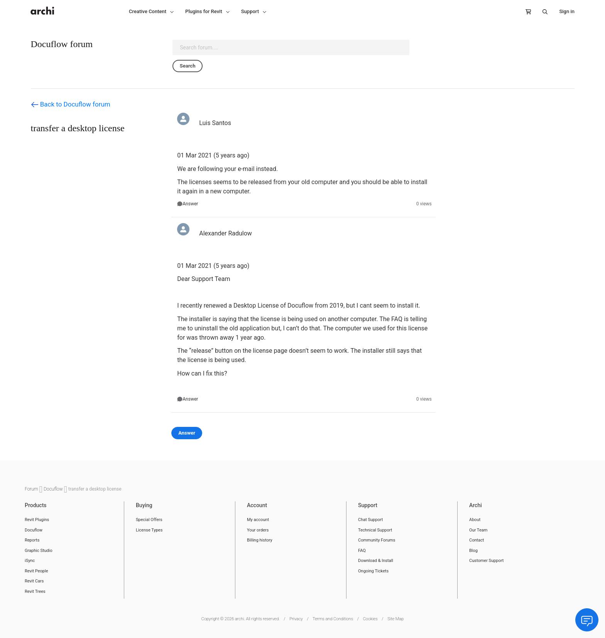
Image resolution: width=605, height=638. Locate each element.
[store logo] (42, 6)
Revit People (36, 571)
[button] (151, 11)
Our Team (478, 530)
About (474, 519)
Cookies (370, 618)
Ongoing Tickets (373, 571)
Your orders (258, 530)
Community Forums (376, 540)
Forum (32, 489)
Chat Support (370, 519)
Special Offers (149, 519)
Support (367, 505)
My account (258, 519)
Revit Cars (34, 581)
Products (36, 505)
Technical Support (375, 530)
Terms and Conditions (333, 618)
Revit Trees (35, 591)
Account (257, 505)
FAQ (362, 550)
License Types (149, 530)
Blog (473, 550)
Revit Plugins (37, 519)
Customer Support (486, 560)
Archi (475, 505)
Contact (476, 540)
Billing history (259, 540)
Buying (144, 505)
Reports (32, 540)
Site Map (395, 618)
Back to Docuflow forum (70, 104)
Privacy (296, 618)
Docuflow (54, 489)
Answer (190, 203)
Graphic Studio (38, 550)
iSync (30, 560)
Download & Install (375, 560)
